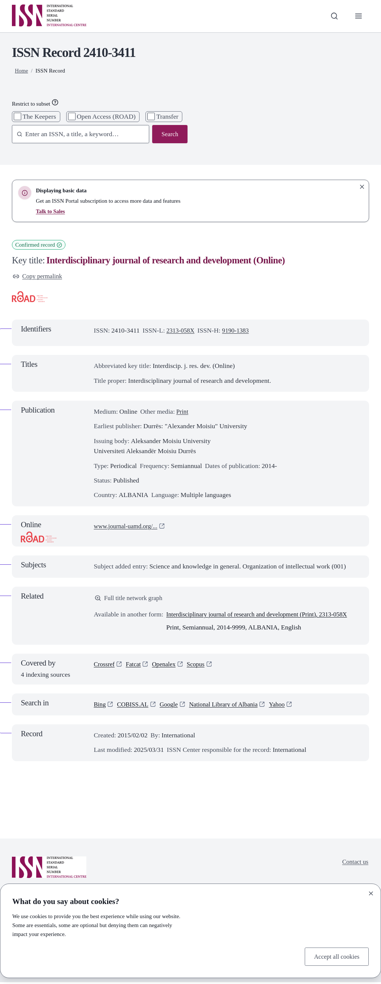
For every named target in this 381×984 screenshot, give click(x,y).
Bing (100, 705)
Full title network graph (130, 599)
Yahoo (286, 705)
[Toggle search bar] (333, 16)
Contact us (354, 863)
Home (22, 71)
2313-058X (181, 331)
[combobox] (77, 134)
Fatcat (135, 666)
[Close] (371, 892)
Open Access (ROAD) (106, 116)
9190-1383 (238, 331)
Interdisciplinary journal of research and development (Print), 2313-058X (263, 616)
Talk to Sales (51, 211)
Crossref (105, 666)
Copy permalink (39, 276)
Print (182, 412)
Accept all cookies (335, 956)
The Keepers (39, 116)
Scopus (200, 666)
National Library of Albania (230, 705)
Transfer (167, 116)
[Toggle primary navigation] (358, 16)
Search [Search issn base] (169, 134)
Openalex (167, 666)
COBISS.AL (134, 705)
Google (172, 705)
